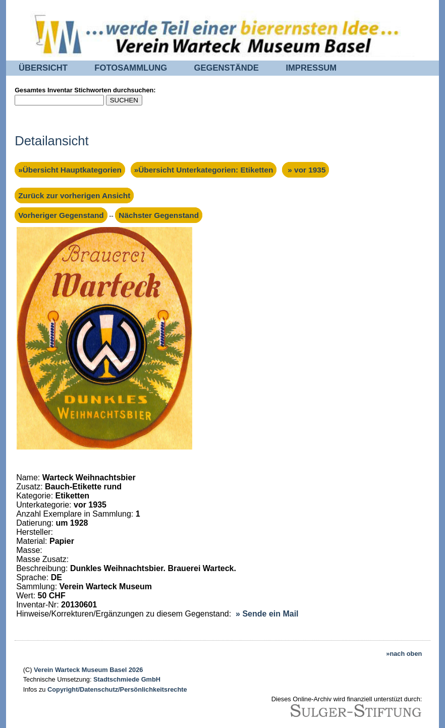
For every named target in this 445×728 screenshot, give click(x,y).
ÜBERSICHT (43, 68)
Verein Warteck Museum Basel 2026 (88, 670)
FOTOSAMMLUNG (130, 68)
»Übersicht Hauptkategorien (70, 169)
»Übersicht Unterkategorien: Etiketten (203, 169)
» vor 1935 (305, 169)
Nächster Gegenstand (159, 215)
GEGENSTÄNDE (226, 68)
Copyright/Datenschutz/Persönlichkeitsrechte (117, 689)
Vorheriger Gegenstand (61, 215)
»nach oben (404, 653)
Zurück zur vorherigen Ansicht (74, 195)
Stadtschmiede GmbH (126, 679)
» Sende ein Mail (267, 613)
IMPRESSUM (311, 68)
